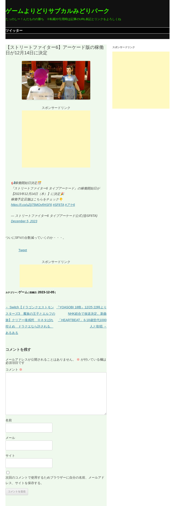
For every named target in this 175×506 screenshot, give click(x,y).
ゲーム (23, 292)
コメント (13, 369)
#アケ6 (70, 205)
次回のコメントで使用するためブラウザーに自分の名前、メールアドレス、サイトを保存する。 (54, 480)
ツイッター (14, 30)
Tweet (22, 250)
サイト (10, 455)
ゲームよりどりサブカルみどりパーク (57, 11)
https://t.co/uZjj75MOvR (27, 205)
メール (10, 438)
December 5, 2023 (24, 221)
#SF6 (48, 205)
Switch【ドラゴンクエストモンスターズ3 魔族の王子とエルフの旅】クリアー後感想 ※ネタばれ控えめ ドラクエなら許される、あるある (30, 320)
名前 (8, 420)
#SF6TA (58, 205)
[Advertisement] (56, 139)
